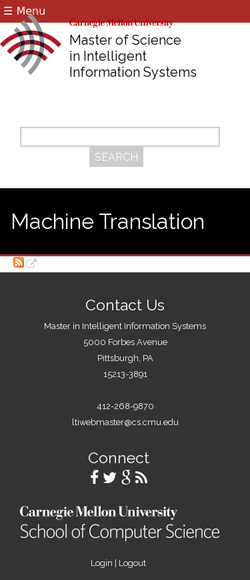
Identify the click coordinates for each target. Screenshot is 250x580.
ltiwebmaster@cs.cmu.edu (125, 422)
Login (102, 563)
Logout (132, 563)
